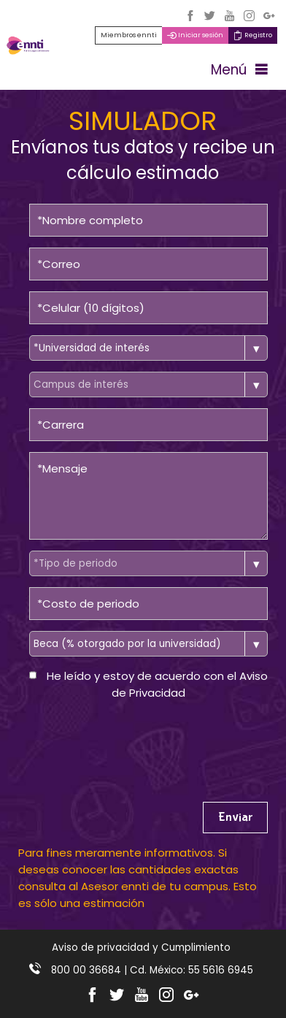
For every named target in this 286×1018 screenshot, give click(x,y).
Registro (252, 35)
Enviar (235, 817)
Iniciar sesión (195, 35)
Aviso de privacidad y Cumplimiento (141, 947)
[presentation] (140, 740)
